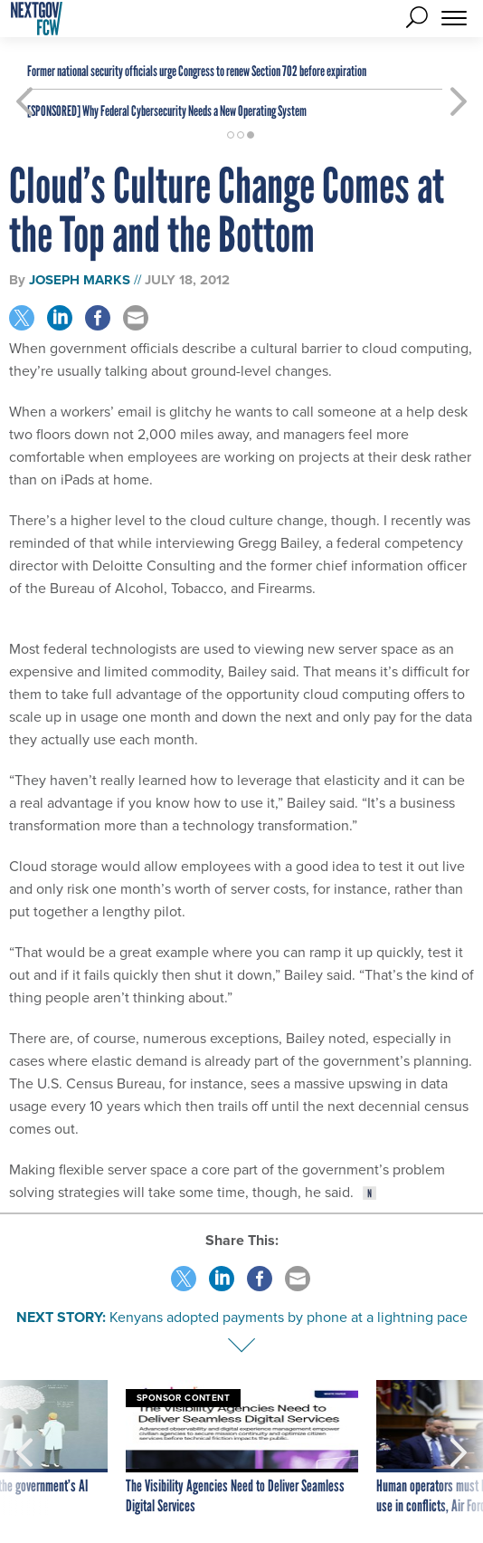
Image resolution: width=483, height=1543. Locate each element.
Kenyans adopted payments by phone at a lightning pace (288, 1317)
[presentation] (24, 1448)
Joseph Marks (79, 280)
